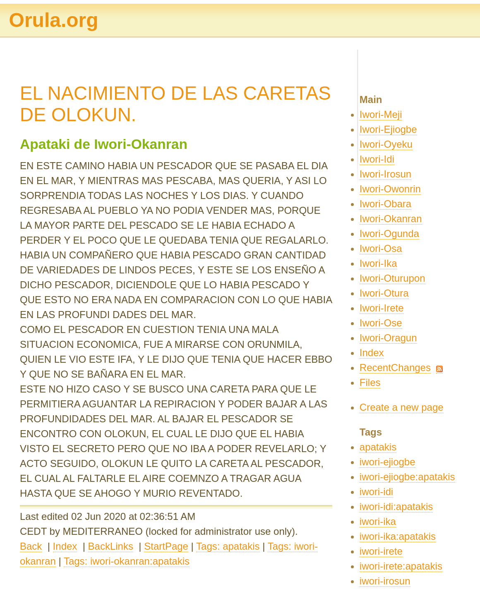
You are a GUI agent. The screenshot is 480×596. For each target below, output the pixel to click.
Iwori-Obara (385, 203)
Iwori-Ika (378, 263)
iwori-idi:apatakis (396, 506)
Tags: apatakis (227, 546)
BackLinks (110, 546)
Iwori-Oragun (388, 337)
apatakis (378, 446)
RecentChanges (395, 367)
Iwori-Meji (381, 114)
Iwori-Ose (381, 322)
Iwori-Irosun (385, 174)
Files (370, 382)
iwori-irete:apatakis (401, 566)
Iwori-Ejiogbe (388, 129)
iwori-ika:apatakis (398, 536)
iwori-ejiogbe (387, 461)
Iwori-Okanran (391, 218)
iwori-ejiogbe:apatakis (407, 476)
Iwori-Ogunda (389, 233)
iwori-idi (376, 491)
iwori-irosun (385, 580)
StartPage (166, 546)
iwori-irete (381, 551)
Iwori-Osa (381, 248)
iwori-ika (378, 521)
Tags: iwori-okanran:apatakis (127, 561)
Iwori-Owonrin (390, 188)
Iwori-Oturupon (392, 278)
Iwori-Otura (384, 293)
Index (65, 546)
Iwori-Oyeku (386, 144)
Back (31, 546)
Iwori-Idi (377, 159)
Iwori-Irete (382, 308)
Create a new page (402, 407)
